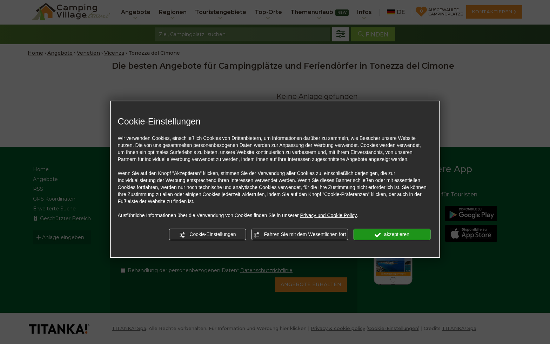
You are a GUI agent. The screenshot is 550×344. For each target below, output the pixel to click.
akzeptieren (392, 234)
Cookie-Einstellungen (207, 234)
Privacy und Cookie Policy (328, 215)
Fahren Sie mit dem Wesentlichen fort (300, 234)
